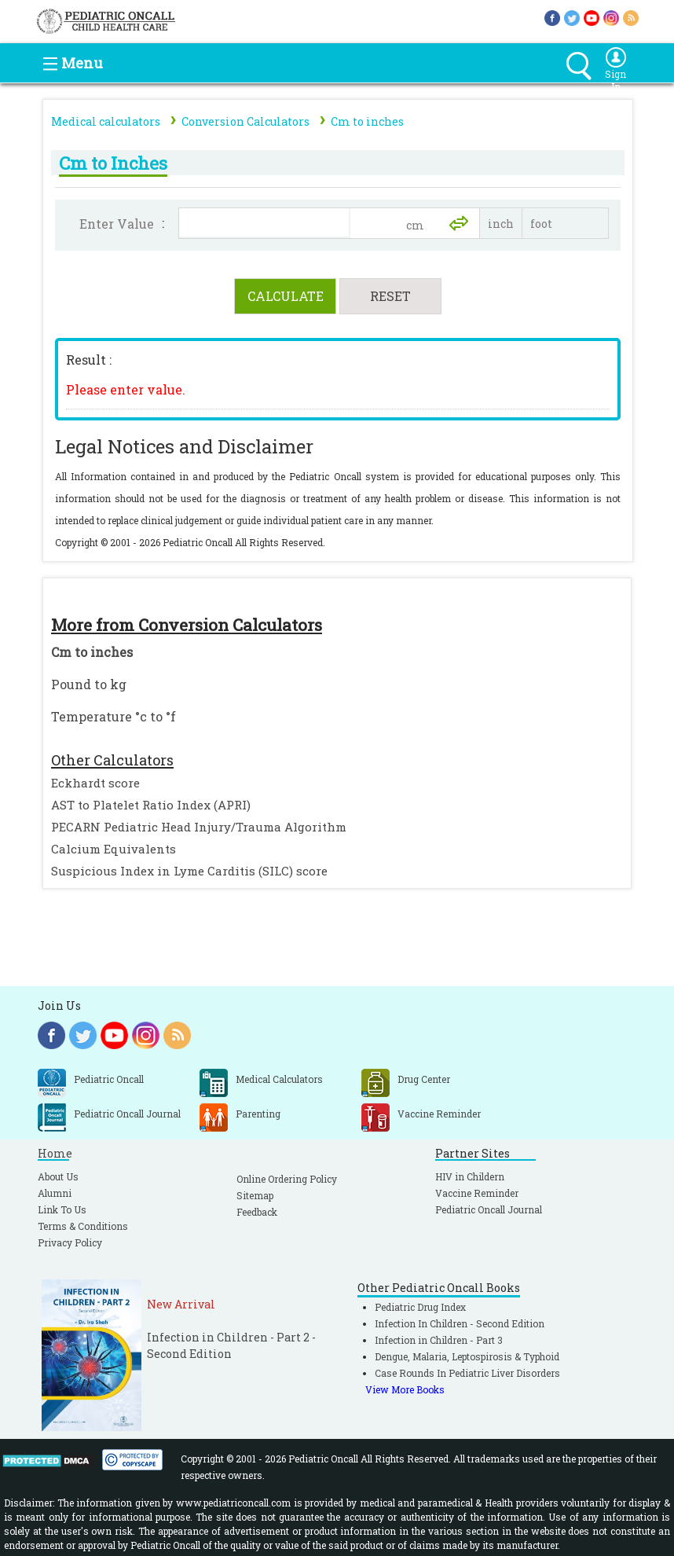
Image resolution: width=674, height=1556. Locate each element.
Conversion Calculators (245, 121)
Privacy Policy (70, 1242)
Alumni (54, 1193)
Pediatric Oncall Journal (488, 1209)
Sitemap (254, 1195)
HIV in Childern (469, 1176)
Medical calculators (105, 121)
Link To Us (62, 1209)
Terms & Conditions (83, 1226)
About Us (58, 1176)
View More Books (405, 1389)
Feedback (256, 1212)
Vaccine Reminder (476, 1193)
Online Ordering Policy (286, 1179)
